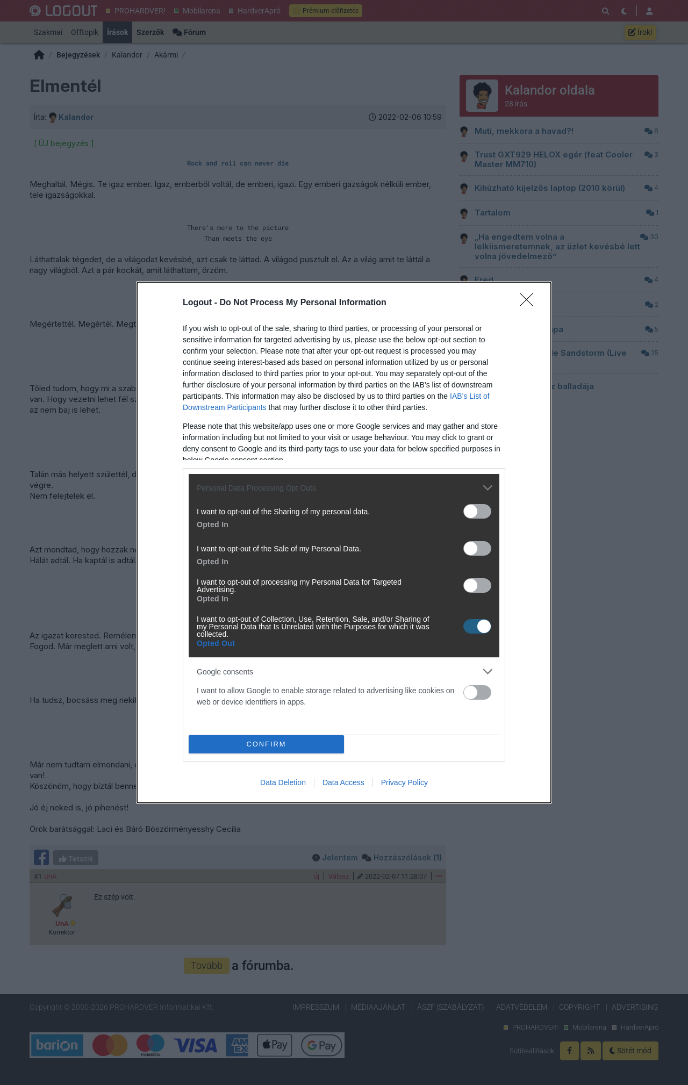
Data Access (343, 782)
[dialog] (344, 542)
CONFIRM (266, 745)
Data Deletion (283, 782)
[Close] (530, 303)
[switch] (477, 511)
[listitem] (344, 487)
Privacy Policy (404, 782)
